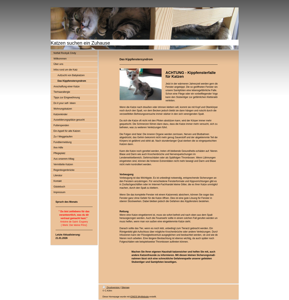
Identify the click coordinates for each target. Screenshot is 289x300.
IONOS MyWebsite (139, 296)
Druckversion (111, 287)
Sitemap (125, 287)
